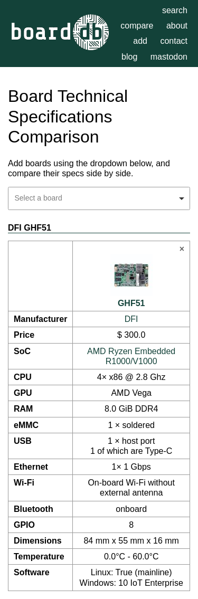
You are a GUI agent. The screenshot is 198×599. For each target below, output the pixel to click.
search (174, 10)
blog (129, 56)
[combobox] (99, 198)
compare (136, 25)
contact (173, 40)
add (140, 40)
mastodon (168, 56)
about (176, 25)
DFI (131, 319)
